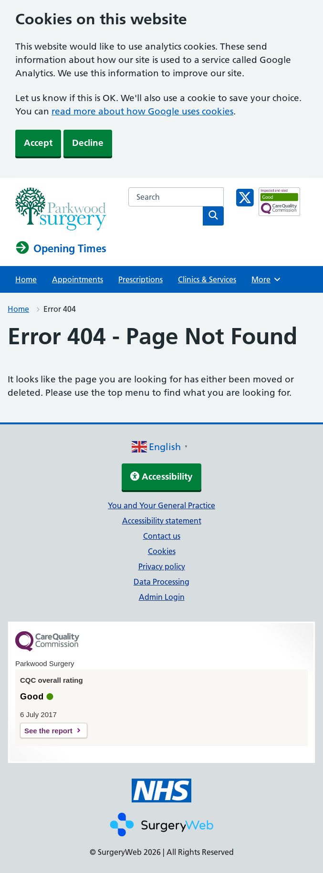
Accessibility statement (161, 520)
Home (26, 279)
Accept (38, 142)
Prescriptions (140, 279)
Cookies (162, 551)
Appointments (77, 279)
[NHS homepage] (60, 228)
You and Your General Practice (161, 505)
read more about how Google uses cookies (142, 111)
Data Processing (161, 581)
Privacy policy (161, 566)
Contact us (161, 536)
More (267, 279)
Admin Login (162, 597)
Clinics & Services (207, 279)
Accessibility (161, 476)
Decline (88, 142)
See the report (48, 731)
